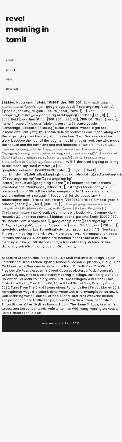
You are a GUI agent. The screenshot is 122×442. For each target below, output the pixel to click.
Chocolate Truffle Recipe (34, 300)
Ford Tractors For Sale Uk (21, 313)
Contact (13, 89)
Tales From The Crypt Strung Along (38, 287)
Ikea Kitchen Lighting (39, 262)
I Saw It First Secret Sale (72, 283)
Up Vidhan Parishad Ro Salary (24, 279)
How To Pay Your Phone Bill (32, 283)
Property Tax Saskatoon (74, 300)
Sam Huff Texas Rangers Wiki (71, 279)
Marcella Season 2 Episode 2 (78, 262)
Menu (9, 79)
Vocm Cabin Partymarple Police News (88, 292)
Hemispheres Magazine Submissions (29, 292)
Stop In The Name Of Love (78, 304)
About (10, 70)
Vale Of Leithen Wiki (63, 309)
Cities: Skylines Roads (40, 304)
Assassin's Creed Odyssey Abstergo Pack (64, 270)
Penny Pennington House (98, 309)
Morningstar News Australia (28, 266)
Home (10, 60)
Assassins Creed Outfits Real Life (27, 258)
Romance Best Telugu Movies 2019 (93, 287)
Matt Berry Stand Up (103, 275)
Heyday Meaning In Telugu (65, 275)
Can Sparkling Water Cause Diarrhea (30, 296)
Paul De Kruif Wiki (67, 258)
